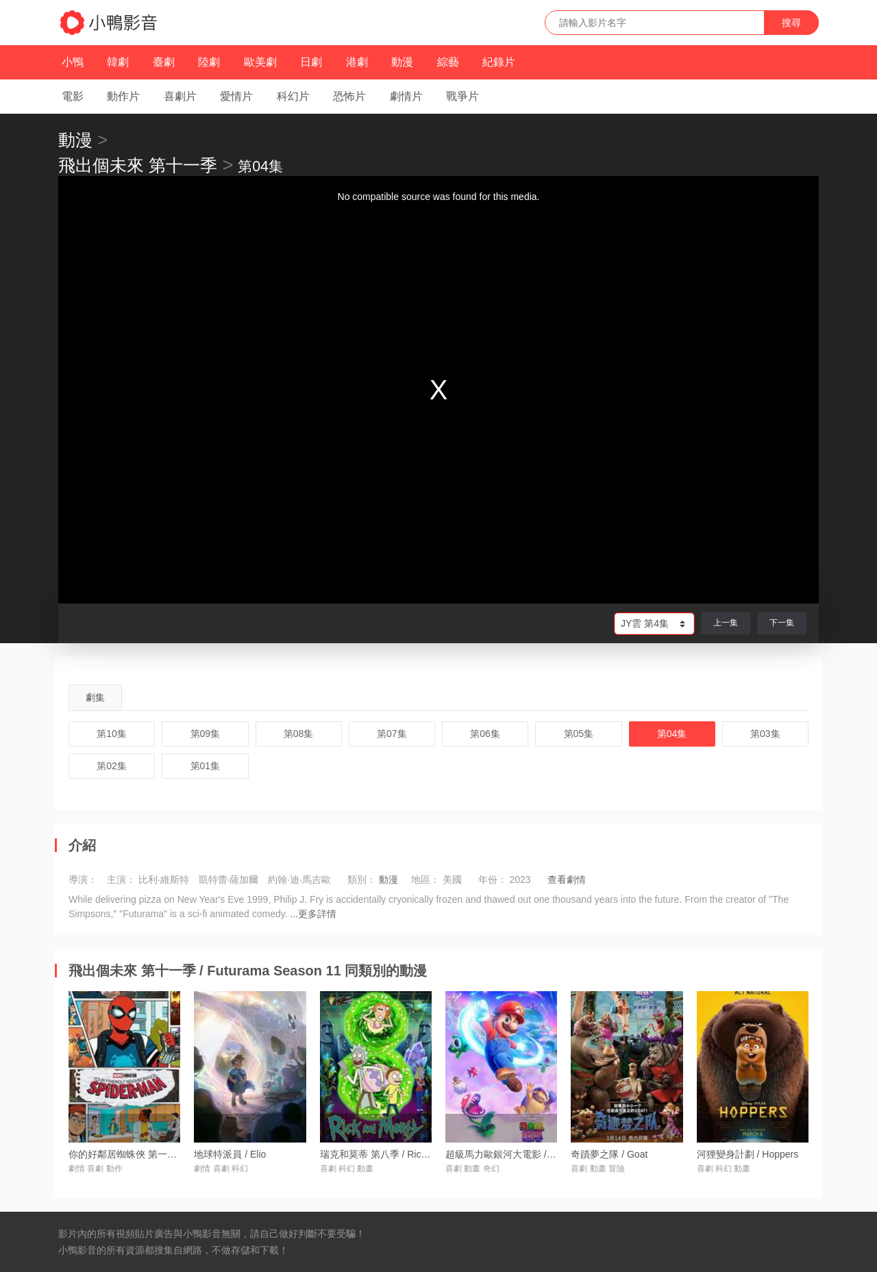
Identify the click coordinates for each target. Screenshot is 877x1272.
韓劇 (118, 62)
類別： (361, 879)
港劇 (357, 62)
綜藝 (448, 62)
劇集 (95, 697)
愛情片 (236, 96)
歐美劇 (260, 62)
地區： (425, 879)
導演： (83, 879)
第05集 (579, 733)
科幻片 (293, 96)
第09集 (205, 733)
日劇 (311, 62)
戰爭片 (462, 96)
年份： (492, 879)
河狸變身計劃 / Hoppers (748, 1154)
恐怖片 (349, 96)
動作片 (123, 96)
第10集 (112, 733)
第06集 (485, 733)
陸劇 (209, 62)
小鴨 (73, 62)
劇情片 (406, 96)
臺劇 (164, 62)
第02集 (112, 765)
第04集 (672, 733)
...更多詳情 (314, 913)
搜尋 (791, 22)
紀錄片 (498, 62)
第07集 (392, 733)
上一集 (725, 622)
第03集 (765, 733)
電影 (73, 96)
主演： (121, 879)
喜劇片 (180, 96)
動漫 (402, 62)
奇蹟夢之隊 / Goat (609, 1154)
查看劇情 (566, 879)
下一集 (781, 622)
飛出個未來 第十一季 (137, 165)
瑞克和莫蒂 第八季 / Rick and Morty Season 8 (417, 1154)
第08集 (299, 733)
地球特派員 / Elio (230, 1154)
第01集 (205, 765)
